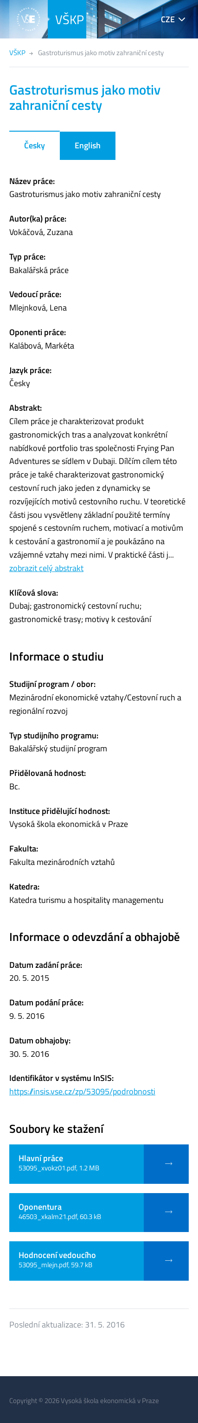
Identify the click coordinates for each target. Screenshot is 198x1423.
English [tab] (88, 145)
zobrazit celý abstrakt (46, 568)
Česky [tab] (34, 145)
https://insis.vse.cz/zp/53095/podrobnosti (82, 1091)
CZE (168, 19)
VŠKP (69, 19)
